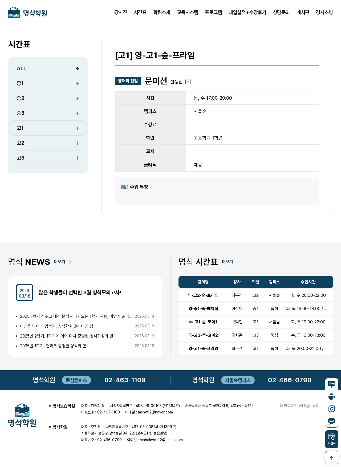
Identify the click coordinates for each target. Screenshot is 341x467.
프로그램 (213, 13)
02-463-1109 (125, 381)
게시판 (303, 13)
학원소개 (161, 13)
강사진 (120, 13)
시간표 (140, 13)
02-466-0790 (290, 381)
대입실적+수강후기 (247, 13)
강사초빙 (324, 13)
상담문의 (281, 13)
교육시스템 (187, 13)
